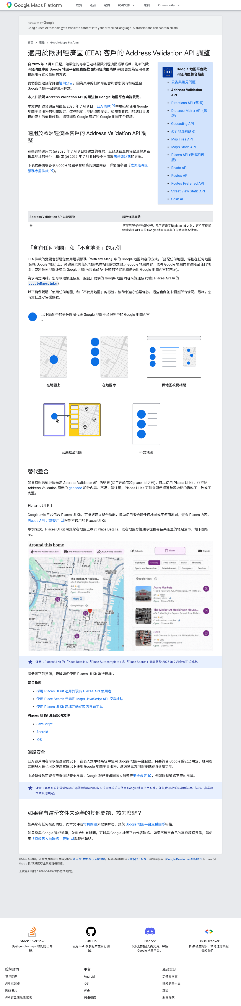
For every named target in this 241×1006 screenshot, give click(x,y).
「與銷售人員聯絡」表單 (50, 839)
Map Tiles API (182, 139)
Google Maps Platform (64, 42)
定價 (107, 5)
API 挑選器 (12, 983)
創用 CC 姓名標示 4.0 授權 (89, 859)
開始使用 (11, 990)
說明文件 (124, 5)
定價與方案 (169, 976)
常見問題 (90, 824)
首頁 (30, 42)
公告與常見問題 (183, 82)
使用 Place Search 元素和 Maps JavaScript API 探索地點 (79, 699)
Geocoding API (182, 124)
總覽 (79, 5)
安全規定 (140, 776)
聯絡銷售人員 (171, 983)
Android (42, 732)
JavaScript (44, 724)
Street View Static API (188, 191)
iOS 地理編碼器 (183, 131)
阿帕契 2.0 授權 (137, 859)
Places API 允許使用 (44, 521)
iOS (39, 740)
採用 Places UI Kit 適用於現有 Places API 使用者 (73, 691)
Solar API (178, 199)
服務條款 (168, 997)
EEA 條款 (104, 106)
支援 (165, 990)
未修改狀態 (122, 157)
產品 (93, 5)
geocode (75, 488)
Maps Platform (38, 5)
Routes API (180, 176)
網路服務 (90, 997)
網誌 (147, 5)
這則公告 (66, 83)
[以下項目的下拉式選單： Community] (180, 5)
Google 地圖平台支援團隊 (145, 824)
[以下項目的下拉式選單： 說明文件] (135, 5)
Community (166, 5)
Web (87, 990)
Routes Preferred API (187, 183)
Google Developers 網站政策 (184, 859)
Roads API (179, 168)
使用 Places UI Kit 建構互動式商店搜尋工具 (69, 707)
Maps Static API (183, 147)
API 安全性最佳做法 (18, 997)
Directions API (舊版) (187, 103)
